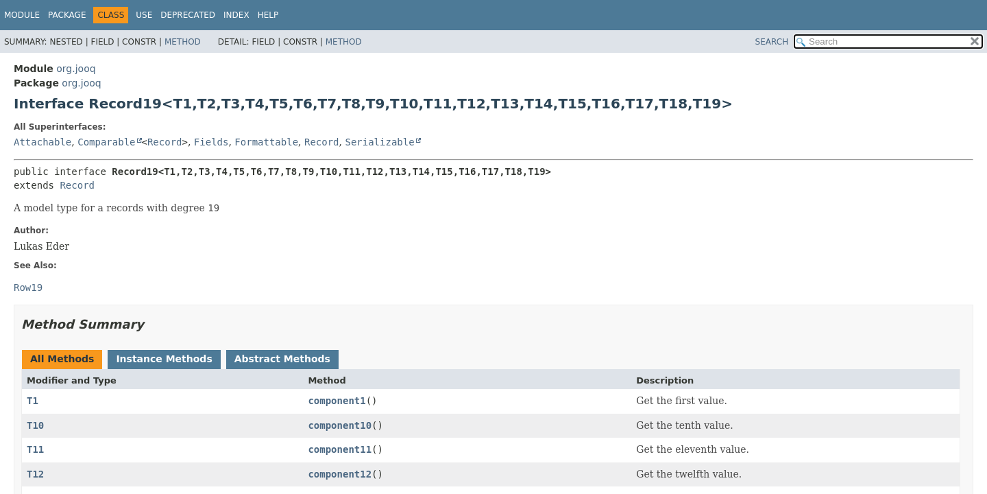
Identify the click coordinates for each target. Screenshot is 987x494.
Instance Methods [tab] (164, 358)
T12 (35, 474)
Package (67, 15)
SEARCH (772, 42)
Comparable (106, 142)
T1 (32, 400)
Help (268, 15)
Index (236, 15)
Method (182, 42)
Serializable (379, 142)
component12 (339, 474)
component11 (339, 449)
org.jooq (75, 68)
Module (22, 15)
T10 (35, 425)
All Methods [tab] (62, 358)
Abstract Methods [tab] (282, 358)
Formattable (266, 142)
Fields (211, 142)
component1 (336, 400)
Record (164, 142)
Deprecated (187, 15)
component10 (339, 425)
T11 (35, 449)
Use (144, 15)
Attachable (42, 142)
